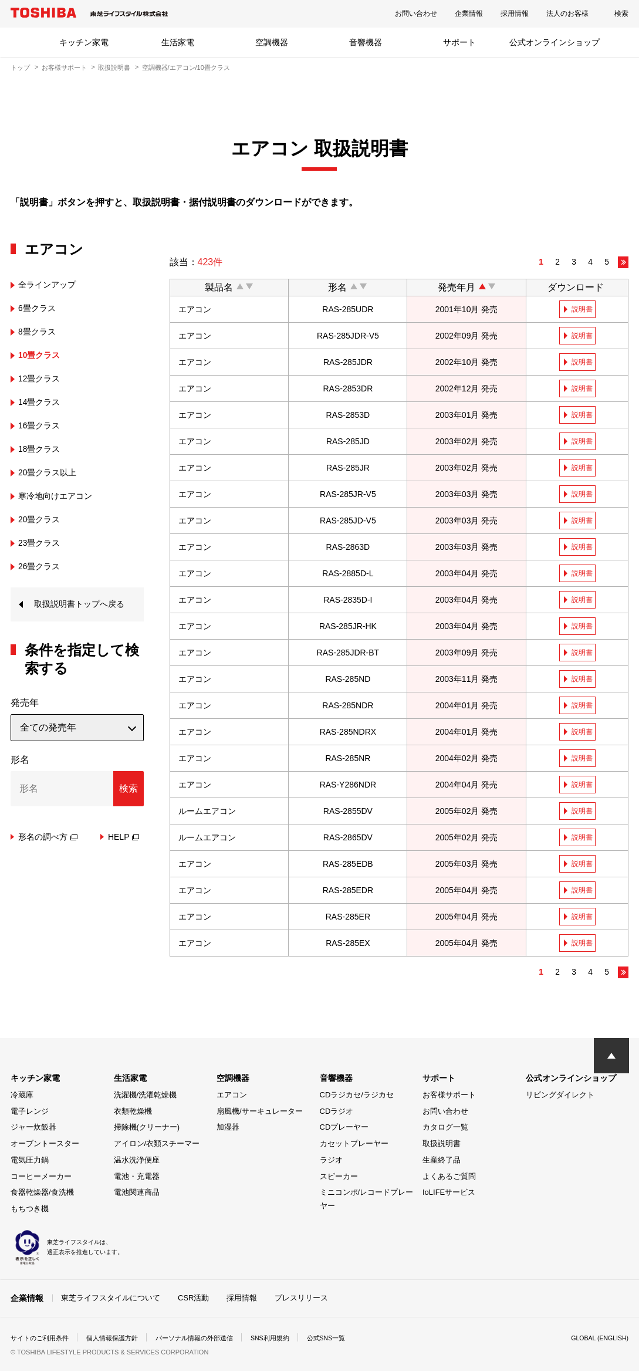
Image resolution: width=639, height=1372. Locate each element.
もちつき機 (30, 1211)
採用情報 (515, 13)
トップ (20, 67)
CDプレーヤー (344, 1129)
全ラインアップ (51, 284)
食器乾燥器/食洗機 (42, 1194)
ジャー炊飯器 (33, 1129)
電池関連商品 (137, 1194)
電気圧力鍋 (30, 1162)
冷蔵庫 (22, 1097)
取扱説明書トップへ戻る (81, 613)
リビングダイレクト (560, 1097)
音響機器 (365, 42)
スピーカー (339, 1178)
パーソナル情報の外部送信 (207, 1339)
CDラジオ (337, 1113)
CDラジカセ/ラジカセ (357, 1097)
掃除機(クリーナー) (147, 1129)
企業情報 (469, 13)
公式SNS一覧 (349, 1339)
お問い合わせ (416, 13)
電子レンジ (30, 1113)
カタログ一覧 (445, 1129)
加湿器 (228, 1129)
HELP (124, 855)
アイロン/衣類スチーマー (157, 1145)
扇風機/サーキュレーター (260, 1113)
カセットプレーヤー (354, 1145)
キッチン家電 (84, 42)
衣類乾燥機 (133, 1113)
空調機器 (271, 42)
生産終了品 (441, 1162)
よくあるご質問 (449, 1178)
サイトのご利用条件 (42, 1339)
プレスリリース (301, 1299)
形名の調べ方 (47, 855)
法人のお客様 (567, 13)
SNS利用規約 (289, 1339)
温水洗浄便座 (137, 1162)
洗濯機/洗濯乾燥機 (145, 1097)
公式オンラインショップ (554, 42)
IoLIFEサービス (448, 1194)
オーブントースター (45, 1145)
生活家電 (177, 42)
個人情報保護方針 (120, 1339)
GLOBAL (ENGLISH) (595, 1339)
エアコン (232, 1097)
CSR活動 (193, 1299)
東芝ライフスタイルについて (110, 1299)
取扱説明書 (114, 67)
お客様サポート (64, 67)
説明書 (583, 309)
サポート (459, 42)
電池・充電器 (137, 1178)
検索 (621, 13)
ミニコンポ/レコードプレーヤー (367, 1201)
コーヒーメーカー (41, 1178)
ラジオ (331, 1162)
